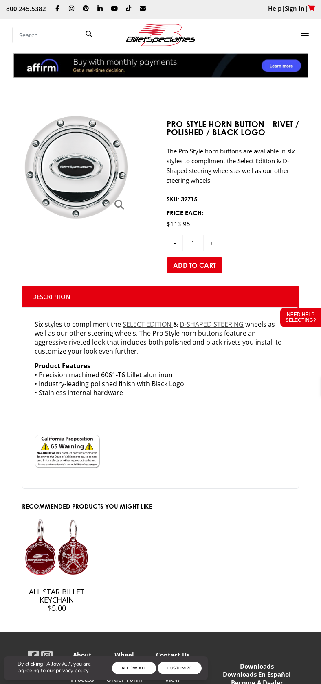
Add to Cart (194, 265)
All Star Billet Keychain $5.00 (56, 600)
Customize (179, 668)
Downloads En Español (257, 674)
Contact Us (172, 655)
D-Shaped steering (212, 324)
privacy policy (72, 670)
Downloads (257, 666)
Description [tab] (51, 297)
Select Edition (148, 324)
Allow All (134, 668)
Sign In (295, 8)
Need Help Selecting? (301, 317)
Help (274, 8)
